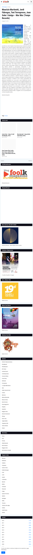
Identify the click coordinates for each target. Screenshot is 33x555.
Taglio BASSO (4, 420)
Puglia (3, 491)
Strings (3, 416)
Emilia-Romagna (5, 470)
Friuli (3, 472)
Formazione (4, 383)
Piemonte (4, 489)
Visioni (3, 428)
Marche (3, 481)
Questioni (4, 409)
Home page (4, 6)
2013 (16, 527)
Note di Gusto (5, 402)
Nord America (5, 445)
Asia (3, 438)
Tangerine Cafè (5, 423)
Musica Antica (5, 399)
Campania (4, 465)
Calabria (3, 463)
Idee (3, 387)
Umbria (3, 507)
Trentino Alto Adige (6, 505)
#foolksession (5, 366)
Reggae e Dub (5, 411)
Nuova (2, 160)
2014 (16, 530)
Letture (3, 392)
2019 (16, 542)
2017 (16, 537)
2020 (16, 544)
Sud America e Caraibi (6, 450)
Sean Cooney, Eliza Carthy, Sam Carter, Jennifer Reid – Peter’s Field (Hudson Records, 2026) (8, 153)
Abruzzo (3, 458)
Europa (9, 6)
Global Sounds (5, 443)
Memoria (4, 395)
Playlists (3, 406)
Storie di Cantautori (6, 413)
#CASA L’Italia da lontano (7, 361)
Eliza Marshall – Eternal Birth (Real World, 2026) (23, 135)
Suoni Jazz (4, 418)
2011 (16, 523)
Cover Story (4, 378)
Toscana (3, 503)
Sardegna (4, 498)
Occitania (4, 486)
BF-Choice (4, 369)
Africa (3, 436)
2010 (16, 520)
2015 (16, 532)
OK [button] (3, 552)
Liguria (3, 477)
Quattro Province (5, 493)
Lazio (3, 474)
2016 (16, 534)
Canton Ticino (5, 467)
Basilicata (4, 460)
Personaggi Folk (5, 404)
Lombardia (4, 479)
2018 (16, 539)
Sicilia (3, 500)
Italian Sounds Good (6, 390)
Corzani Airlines (5, 376)
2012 (16, 525)
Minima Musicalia (5, 397)
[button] (1, 2)
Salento (3, 496)
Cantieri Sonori (5, 371)
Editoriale (4, 380)
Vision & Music (5, 425)
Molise (3, 484)
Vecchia (30, 160)
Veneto (3, 512)
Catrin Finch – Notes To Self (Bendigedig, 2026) (8, 135)
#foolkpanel (4, 364)
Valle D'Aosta (4, 510)
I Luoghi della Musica (6, 385)
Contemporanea (5, 373)
